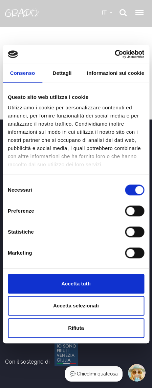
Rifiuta (76, 328)
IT (105, 12)
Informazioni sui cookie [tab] (115, 73)
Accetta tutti (76, 283)
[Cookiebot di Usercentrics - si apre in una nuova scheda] (114, 54)
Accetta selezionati (76, 305)
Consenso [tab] (22, 73)
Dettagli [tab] (62, 73)
